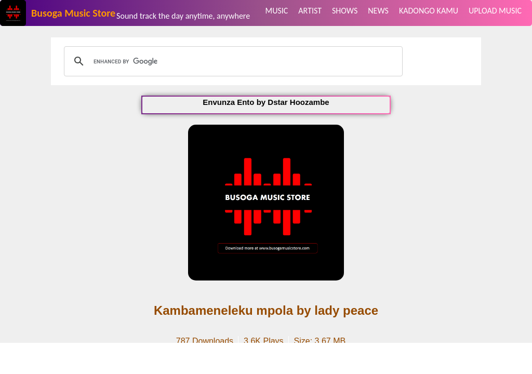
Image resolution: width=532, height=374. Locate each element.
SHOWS (344, 11)
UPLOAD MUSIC (495, 11)
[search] (232, 61)
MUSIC (276, 11)
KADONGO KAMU (428, 11)
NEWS (378, 11)
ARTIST (310, 11)
